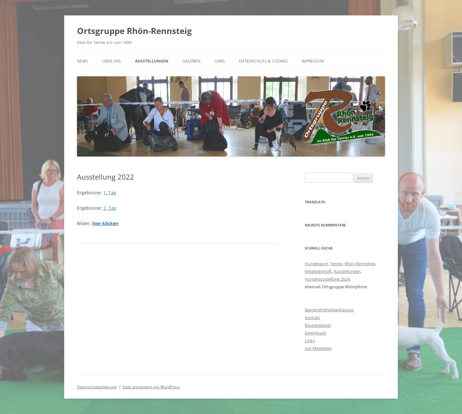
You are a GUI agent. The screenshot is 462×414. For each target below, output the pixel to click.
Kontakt (312, 317)
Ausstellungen (151, 61)
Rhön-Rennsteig (360, 263)
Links (220, 61)
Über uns (111, 61)
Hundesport (316, 263)
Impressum (313, 61)
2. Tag (109, 208)
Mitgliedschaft (318, 271)
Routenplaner (318, 325)
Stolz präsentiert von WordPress (151, 387)
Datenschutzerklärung (97, 387)
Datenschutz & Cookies (263, 61)
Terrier (336, 263)
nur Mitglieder (318, 348)
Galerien (192, 61)
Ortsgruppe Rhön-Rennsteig (134, 31)
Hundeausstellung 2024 (327, 279)
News (82, 61)
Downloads (315, 333)
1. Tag (109, 193)
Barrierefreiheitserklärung (329, 310)
